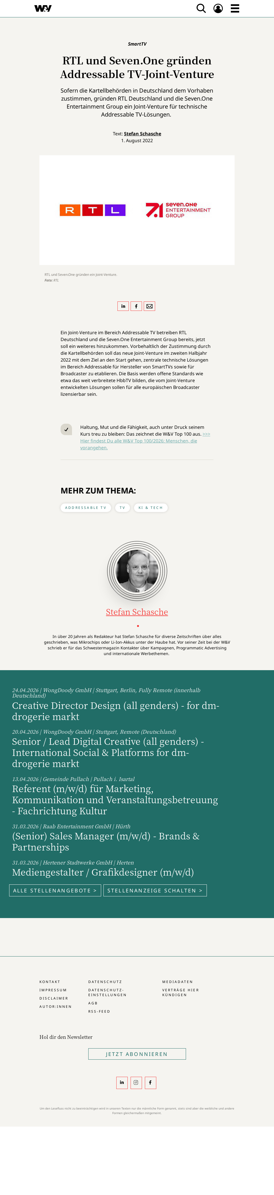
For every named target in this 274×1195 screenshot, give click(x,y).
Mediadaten (177, 981)
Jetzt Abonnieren (137, 1054)
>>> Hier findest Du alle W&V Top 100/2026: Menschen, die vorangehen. (145, 441)
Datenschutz (105, 981)
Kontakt (50, 981)
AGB (93, 1003)
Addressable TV (86, 507)
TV (122, 507)
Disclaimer (53, 998)
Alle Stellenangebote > (55, 890)
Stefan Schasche (142, 133)
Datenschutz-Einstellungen (107, 992)
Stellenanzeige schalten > (155, 890)
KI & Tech (151, 507)
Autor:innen (55, 1006)
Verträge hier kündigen (180, 992)
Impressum (53, 990)
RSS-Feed (99, 1011)
